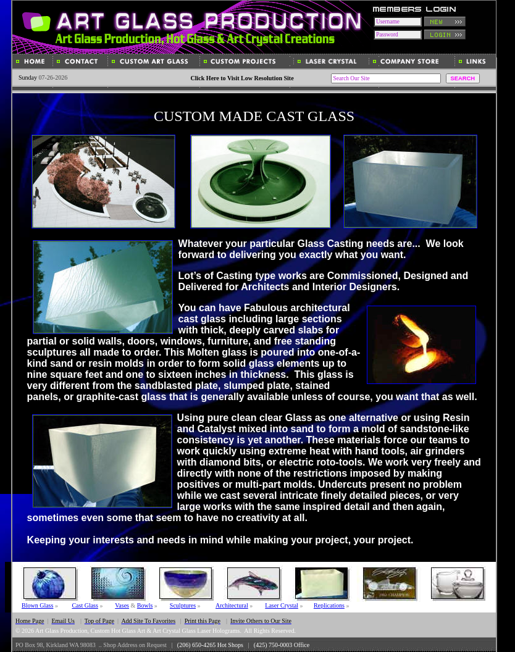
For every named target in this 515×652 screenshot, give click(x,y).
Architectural (232, 605)
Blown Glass (37, 605)
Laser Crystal (281, 605)
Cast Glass (85, 605)
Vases (122, 605)
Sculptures (183, 605)
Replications (329, 605)
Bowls (145, 605)
